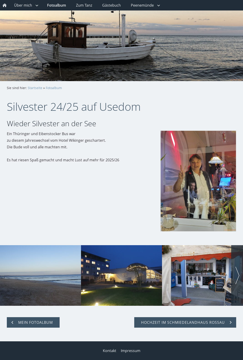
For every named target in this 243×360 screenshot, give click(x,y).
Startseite (35, 88)
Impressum (130, 350)
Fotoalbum (54, 88)
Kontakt (109, 350)
